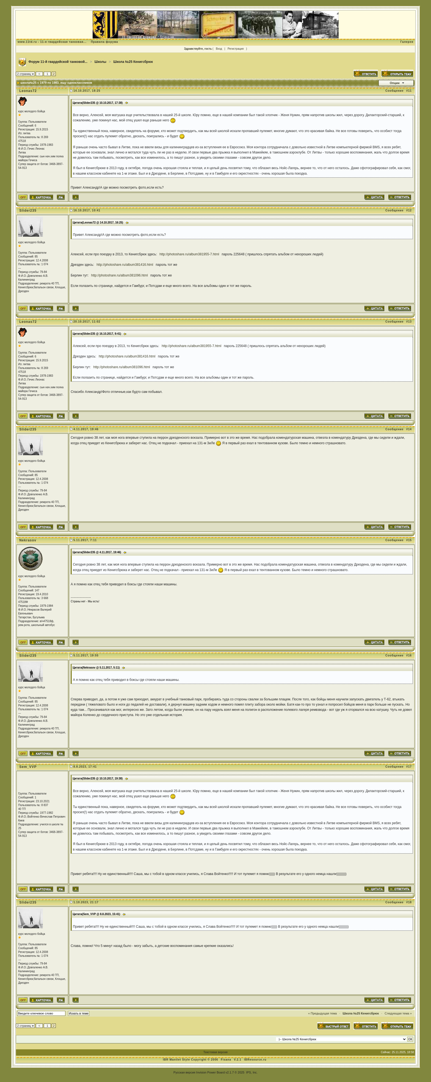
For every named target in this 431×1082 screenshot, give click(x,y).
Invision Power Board (210, 1072)
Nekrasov (27, 540)
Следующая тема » (398, 1013)
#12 (409, 210)
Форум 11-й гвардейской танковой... (58, 62)
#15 (409, 540)
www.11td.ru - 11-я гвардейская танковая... (52, 41)
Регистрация (236, 48)
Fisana (226, 1059)
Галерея (406, 41)
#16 (409, 655)
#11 (409, 90)
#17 (409, 766)
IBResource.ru (255, 1059)
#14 (409, 429)
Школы (100, 62)
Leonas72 (28, 91)
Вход (219, 48)
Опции (395, 83)
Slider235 (27, 211)
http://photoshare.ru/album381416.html (124, 265)
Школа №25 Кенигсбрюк (133, 62)
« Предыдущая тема (322, 1013)
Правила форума (104, 41)
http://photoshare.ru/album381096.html (119, 275)
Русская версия (184, 1072)
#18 (409, 902)
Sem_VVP (28, 767)
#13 (409, 321)
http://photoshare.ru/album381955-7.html (189, 254)
